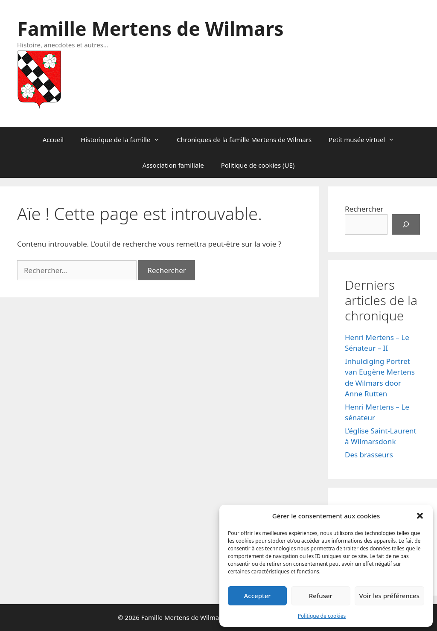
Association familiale (173, 165)
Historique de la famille (124, 139)
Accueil (53, 139)
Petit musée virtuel (366, 139)
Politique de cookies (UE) (258, 165)
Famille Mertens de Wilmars (150, 28)
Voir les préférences (389, 595)
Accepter (257, 595)
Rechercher (364, 209)
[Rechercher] (406, 224)
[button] (420, 516)
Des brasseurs (369, 454)
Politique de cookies (322, 615)
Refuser (320, 595)
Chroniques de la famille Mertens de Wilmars (244, 139)
